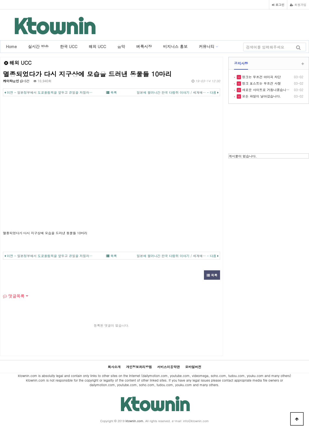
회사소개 (114, 366)
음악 (121, 46)
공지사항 (241, 63)
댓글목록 (13, 296)
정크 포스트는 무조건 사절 (261, 83)
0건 (25, 80)
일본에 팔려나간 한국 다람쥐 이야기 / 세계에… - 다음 (177, 92)
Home (11, 46)
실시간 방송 (38, 46)
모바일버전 (193, 366)
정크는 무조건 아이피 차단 (261, 76)
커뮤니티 (206, 46)
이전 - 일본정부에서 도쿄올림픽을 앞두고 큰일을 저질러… (48, 92)
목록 (111, 92)
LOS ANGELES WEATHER (268, 129)
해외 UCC (97, 46)
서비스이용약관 (168, 366)
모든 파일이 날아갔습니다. (261, 96)
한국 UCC (68, 46)
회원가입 (298, 4)
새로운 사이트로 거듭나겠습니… (265, 89)
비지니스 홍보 (175, 46)
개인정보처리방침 (139, 366)
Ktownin (54, 26)
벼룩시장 (144, 46)
